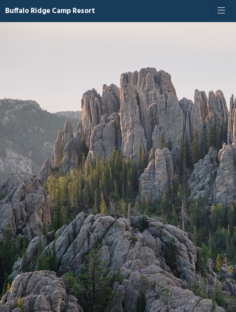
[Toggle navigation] (221, 11)
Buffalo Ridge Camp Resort (50, 11)
